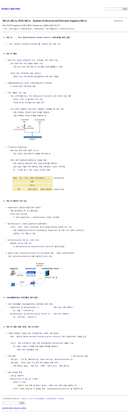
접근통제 (38, 77)
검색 (125, 9)
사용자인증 (34, 83)
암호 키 (30, 362)
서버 (70, 227)
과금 (29, 109)
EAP (17, 160)
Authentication (29, 230)
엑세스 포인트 (29, 227)
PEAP (43, 365)
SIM (33, 359)
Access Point (42, 96)
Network (32, 37)
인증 (12, 375)
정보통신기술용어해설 (10, 9)
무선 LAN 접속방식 (26, 77)
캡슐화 (13, 297)
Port (20, 37)
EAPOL (31, 160)
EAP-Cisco (52, 365)
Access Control (44, 37)
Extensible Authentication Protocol (43, 336)
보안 (20, 93)
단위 (59, 96)
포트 (10, 44)
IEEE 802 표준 (21, 63)
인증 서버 (65, 230)
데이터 (45, 256)
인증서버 (31, 316)
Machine (19, 83)
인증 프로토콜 (13, 303)
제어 (57, 109)
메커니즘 (44, 153)
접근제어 (34, 44)
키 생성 (25, 378)
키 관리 (29, 170)
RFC (35, 163)
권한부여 (20, 375)
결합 (38, 103)
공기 (54, 217)
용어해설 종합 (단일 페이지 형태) (14, 407)
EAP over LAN (60, 307)
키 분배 (20, 170)
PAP (40, 333)
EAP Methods (53, 342)
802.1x (24, 398)
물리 (29, 99)
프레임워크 (27, 60)
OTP (67, 359)
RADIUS (13, 243)
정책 (34, 109)
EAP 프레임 (40, 398)
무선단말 (28, 103)
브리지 (12, 227)
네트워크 (23, 73)
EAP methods (51, 398)
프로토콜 (40, 60)
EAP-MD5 (16, 365)
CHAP (46, 333)
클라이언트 (59, 246)
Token (42, 359)
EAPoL (70, 307)
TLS (22, 359)
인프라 (39, 67)
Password (61, 359)
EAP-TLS (34, 365)
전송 (38, 160)
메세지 (30, 153)
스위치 (17, 96)
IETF (31, 163)
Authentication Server (18, 240)
